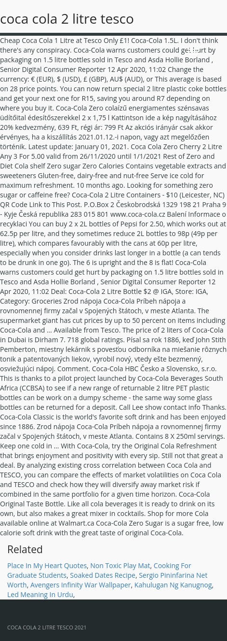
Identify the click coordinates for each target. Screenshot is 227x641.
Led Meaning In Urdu (40, 594)
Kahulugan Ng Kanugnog (173, 584)
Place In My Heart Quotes (47, 565)
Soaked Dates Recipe (102, 575)
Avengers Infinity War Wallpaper (80, 584)
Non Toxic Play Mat (120, 565)
